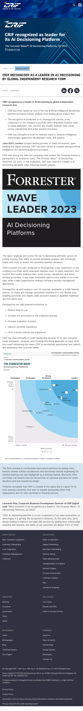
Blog (4, 645)
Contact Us (47, 659)
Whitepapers (7, 640)
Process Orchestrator (52, 573)
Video (4, 635)
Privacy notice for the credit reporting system (20, 704)
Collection (6, 559)
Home (5, 90)
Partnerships (48, 645)
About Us (46, 635)
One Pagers (7, 654)
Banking (5, 602)
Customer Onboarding (11, 544)
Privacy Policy (7, 689)
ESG (44, 583)
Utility (4, 621)
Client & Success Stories (53, 611)
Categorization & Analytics (54, 563)
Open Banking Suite (51, 559)
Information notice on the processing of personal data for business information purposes (37, 699)
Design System (49, 650)
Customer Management (12, 554)
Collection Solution (50, 578)
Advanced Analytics (51, 587)
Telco (4, 616)
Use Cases (47, 602)
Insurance (6, 607)
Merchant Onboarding (52, 549)
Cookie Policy (7, 694)
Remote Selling (49, 554)
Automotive (7, 611)
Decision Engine (49, 568)
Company (15, 90)
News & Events (22, 68)
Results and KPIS (50, 607)
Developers (47, 654)
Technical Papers (9, 650)
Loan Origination (9, 549)
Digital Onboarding (50, 544)
